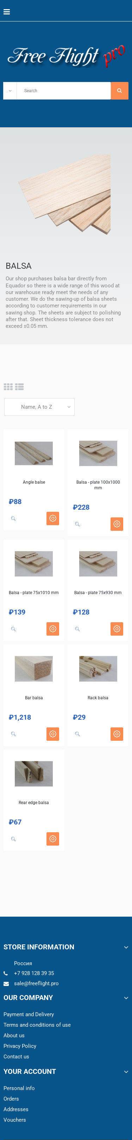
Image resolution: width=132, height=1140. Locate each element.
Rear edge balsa (34, 802)
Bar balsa (34, 697)
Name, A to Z (36, 407)
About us (14, 1035)
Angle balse (34, 482)
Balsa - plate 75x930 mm (98, 592)
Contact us (16, 1056)
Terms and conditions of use (37, 1025)
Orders (11, 1099)
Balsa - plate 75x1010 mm (34, 592)
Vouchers (15, 1120)
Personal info (19, 1088)
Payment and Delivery (29, 1014)
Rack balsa (98, 697)
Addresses (16, 1109)
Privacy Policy (20, 1046)
